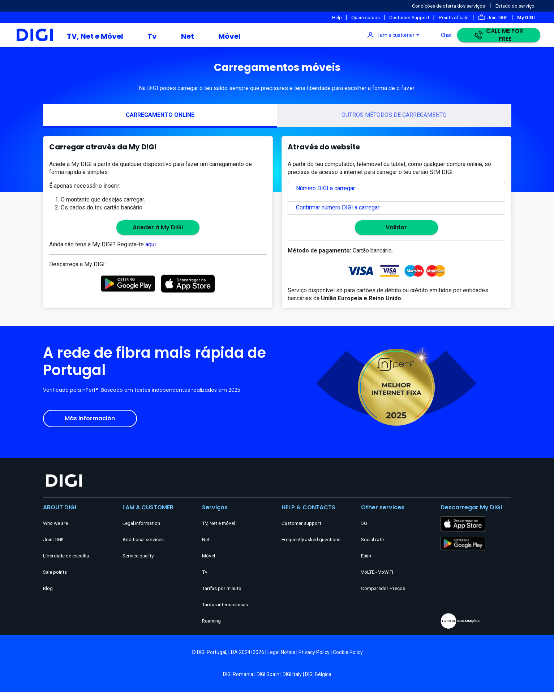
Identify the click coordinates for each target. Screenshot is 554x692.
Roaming (211, 621)
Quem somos (366, 17)
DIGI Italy (292, 674)
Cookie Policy (348, 652)
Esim (366, 556)
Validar (396, 227)
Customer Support (409, 17)
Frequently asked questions (311, 539)
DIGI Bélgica (318, 674)
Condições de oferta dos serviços (448, 6)
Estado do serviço (514, 6)
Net (187, 36)
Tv (152, 36)
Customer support (301, 523)
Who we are (55, 523)
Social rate (372, 539)
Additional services (143, 539)
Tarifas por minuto (221, 588)
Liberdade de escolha (66, 556)
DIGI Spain (268, 674)
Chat (446, 35)
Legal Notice (281, 652)
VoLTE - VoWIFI (377, 572)
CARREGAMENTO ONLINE (160, 114)
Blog (48, 588)
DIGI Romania (238, 674)
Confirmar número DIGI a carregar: (338, 207)
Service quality (138, 556)
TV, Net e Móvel (95, 36)
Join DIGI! (497, 17)
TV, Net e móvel (218, 523)
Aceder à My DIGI (158, 227)
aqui (150, 244)
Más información (90, 418)
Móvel (229, 36)
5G (364, 523)
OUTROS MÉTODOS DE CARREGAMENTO (394, 114)
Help (337, 17)
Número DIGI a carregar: (326, 188)
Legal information (141, 523)
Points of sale (453, 17)
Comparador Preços (383, 588)
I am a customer (396, 35)
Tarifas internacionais (225, 604)
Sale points (55, 572)
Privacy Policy (314, 652)
